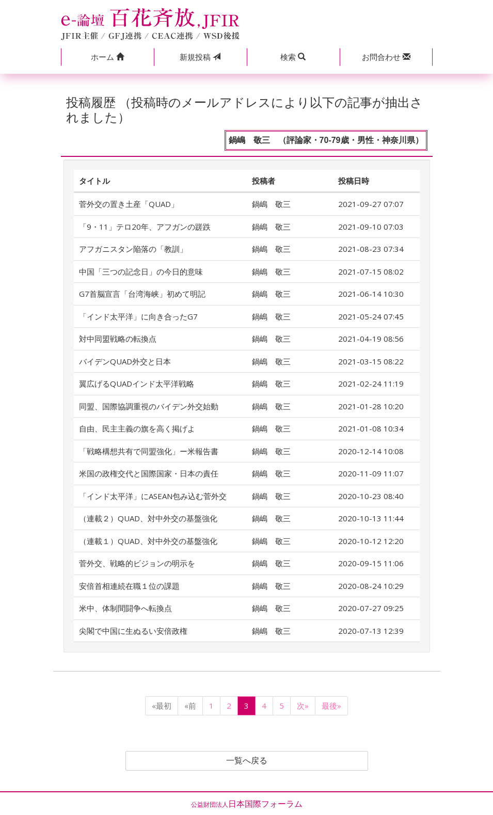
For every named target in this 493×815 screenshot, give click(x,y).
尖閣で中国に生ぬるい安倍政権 (133, 631)
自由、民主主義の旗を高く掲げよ (137, 428)
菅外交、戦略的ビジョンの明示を (137, 563)
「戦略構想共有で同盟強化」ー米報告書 (148, 451)
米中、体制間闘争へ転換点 (125, 608)
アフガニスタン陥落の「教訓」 (133, 249)
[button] (107, 57)
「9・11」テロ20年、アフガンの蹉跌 (145, 226)
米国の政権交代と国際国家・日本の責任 (148, 473)
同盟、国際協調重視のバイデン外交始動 (148, 406)
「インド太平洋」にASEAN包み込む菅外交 (153, 496)
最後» (331, 705)
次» (303, 705)
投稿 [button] (200, 57)
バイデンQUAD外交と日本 (125, 361)
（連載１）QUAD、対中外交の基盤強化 (148, 541)
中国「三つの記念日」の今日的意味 (141, 271)
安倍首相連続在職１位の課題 (129, 586)
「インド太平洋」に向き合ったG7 (138, 316)
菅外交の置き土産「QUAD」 (129, 204)
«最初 (161, 705)
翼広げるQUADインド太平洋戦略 (136, 383)
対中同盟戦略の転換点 (117, 338)
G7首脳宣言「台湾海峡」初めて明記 (142, 294)
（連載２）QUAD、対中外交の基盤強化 (148, 518)
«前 (190, 705)
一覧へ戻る (246, 760)
